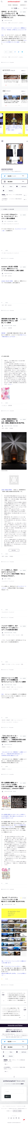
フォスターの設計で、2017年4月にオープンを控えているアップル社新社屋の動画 (9, 627)
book (14, 325)
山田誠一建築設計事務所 (6, 489)
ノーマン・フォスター (15, 664)
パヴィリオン (4, 22)
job (14, 904)
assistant (9, 275)
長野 (6, 275)
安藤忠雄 (3, 746)
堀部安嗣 (3, 333)
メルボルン (21, 22)
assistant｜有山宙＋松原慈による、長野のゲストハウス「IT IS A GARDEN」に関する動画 (12, 268)
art (5, 221)
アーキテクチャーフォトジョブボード (12, 966)
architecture (8, 20)
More (24, 195)
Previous (24, 135)
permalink (12, 62)
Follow (23, 175)
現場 (22, 664)
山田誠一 (6, 428)
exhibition (10, 221)
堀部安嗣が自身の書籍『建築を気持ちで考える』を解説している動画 (9, 320)
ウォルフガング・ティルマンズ (13, 223)
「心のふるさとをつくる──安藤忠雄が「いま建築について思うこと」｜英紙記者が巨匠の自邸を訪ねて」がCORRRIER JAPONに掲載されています (14, 753)
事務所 (3, 664)
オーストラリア (15, 22)
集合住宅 (3, 687)
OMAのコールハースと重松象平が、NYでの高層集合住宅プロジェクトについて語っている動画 (13, 680)
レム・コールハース (18, 687)
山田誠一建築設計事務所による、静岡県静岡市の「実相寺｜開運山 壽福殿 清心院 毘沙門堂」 (13, 421)
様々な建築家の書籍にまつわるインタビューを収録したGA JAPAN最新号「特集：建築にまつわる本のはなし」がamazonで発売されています (13, 816)
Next (26, 135)
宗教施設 (11, 428)
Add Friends (24, 186)
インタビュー (4, 405)
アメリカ (3, 689)
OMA (9, 22)
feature (15, 425)
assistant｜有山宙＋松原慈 (7, 281)
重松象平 (8, 687)
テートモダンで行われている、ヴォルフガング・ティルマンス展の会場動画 (9, 216)
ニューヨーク (9, 689)
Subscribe (11, 190)
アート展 (3, 223)
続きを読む (14, 550)
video (15, 221)
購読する (8, 1096)
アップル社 (8, 664)
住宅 (3, 275)
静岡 (3, 428)
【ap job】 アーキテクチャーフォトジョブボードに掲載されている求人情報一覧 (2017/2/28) (13, 899)
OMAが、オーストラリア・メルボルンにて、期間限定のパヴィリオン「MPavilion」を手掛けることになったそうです (13, 28)
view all (23, 70)
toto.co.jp (10, 384)
